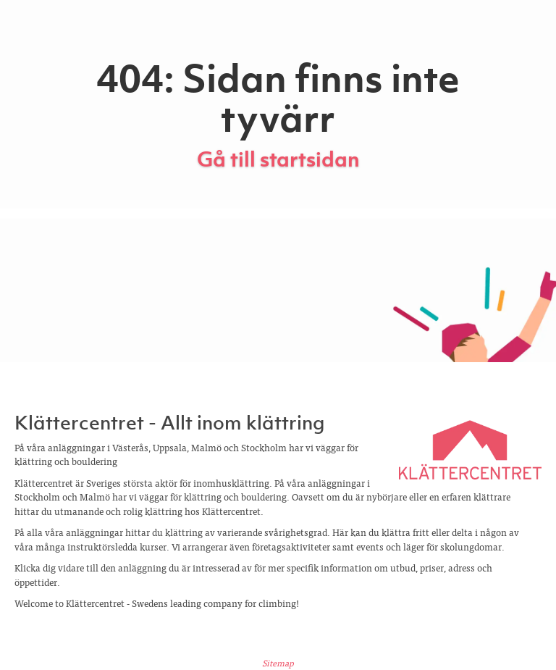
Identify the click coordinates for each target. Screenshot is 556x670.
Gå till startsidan (278, 159)
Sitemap (278, 663)
